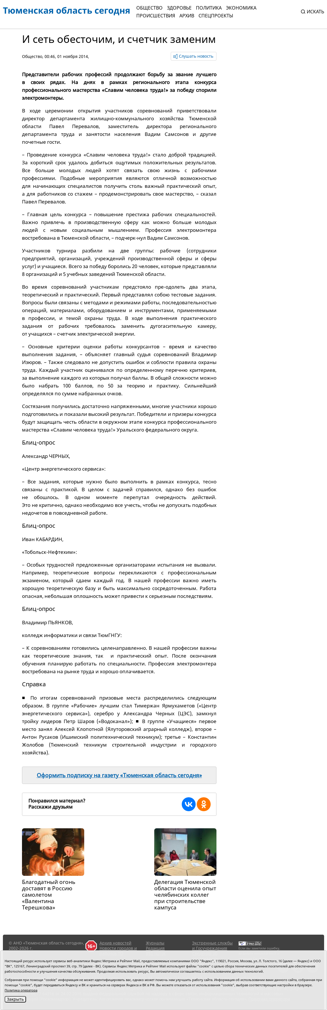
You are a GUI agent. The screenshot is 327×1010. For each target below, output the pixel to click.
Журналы (155, 943)
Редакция (155, 948)
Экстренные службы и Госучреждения (212, 945)
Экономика (241, 8)
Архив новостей (115, 943)
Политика (209, 8)
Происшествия (155, 15)
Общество (149, 8)
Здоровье (179, 8)
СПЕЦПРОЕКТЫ (216, 15)
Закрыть (15, 999)
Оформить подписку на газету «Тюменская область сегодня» (119, 775)
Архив (186, 15)
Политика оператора (21, 990)
